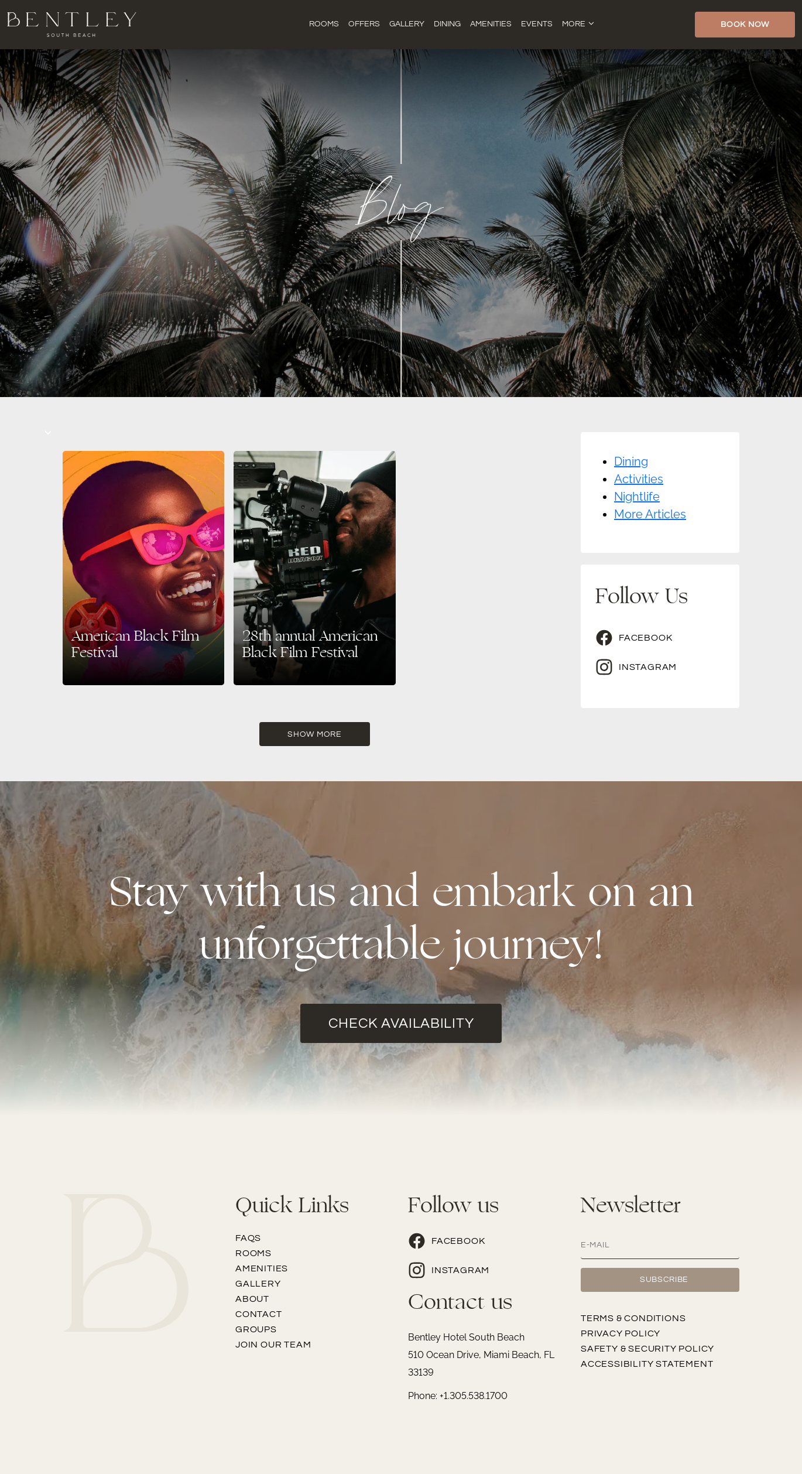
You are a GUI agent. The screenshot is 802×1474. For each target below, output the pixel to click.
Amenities (491, 24)
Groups (256, 1329)
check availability (401, 1023)
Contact (258, 1314)
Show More (314, 734)
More (573, 24)
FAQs (248, 1238)
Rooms (324, 24)
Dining (447, 24)
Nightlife (637, 497)
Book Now (745, 24)
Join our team (273, 1344)
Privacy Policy (620, 1333)
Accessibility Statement (647, 1364)
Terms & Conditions (633, 1318)
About (252, 1299)
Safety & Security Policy (647, 1348)
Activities (638, 479)
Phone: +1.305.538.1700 (458, 1395)
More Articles (650, 514)
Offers (364, 24)
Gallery (406, 24)
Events (537, 24)
